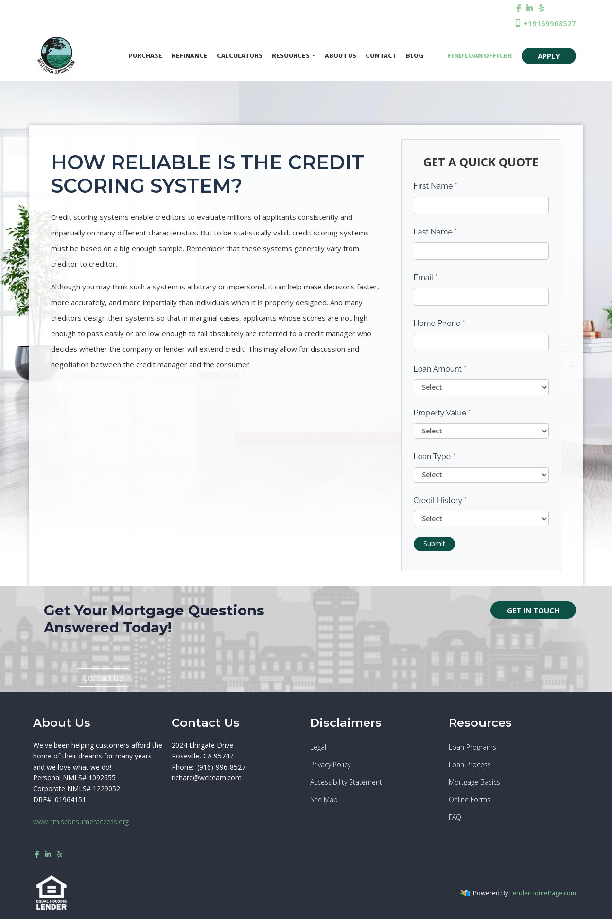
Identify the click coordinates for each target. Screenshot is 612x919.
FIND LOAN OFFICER (477, 56)
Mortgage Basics (474, 782)
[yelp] (541, 8)
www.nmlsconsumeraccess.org (81, 821)
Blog (414, 55)
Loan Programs (472, 747)
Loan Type (434, 456)
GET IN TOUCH (533, 610)
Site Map (324, 799)
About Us (340, 55)
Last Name (435, 231)
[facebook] (518, 8)
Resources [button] (291, 55)
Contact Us (103, 677)
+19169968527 (545, 23)
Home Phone (439, 323)
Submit (434, 543)
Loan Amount (440, 369)
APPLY (549, 56)
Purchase (145, 55)
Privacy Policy (330, 764)
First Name (435, 186)
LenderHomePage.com (542, 892)
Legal (318, 747)
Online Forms (469, 799)
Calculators (239, 55)
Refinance (190, 55)
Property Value (442, 412)
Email (426, 277)
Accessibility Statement (346, 782)
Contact (381, 55)
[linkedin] (529, 8)
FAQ (455, 817)
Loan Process (470, 764)
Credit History (440, 500)
